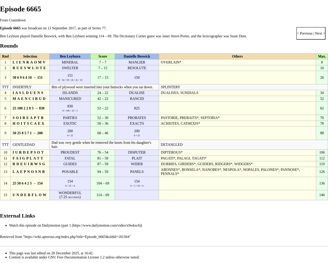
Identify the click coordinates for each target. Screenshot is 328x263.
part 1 (67, 225)
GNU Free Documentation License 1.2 (76, 257)
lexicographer (212, 36)
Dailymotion (51, 225)
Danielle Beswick (43, 36)
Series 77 (98, 28)
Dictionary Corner (133, 36)
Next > (319, 33)
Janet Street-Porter (175, 36)
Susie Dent (238, 36)
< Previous (305, 33)
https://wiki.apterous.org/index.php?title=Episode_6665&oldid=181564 (77, 237)
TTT (5, 87)
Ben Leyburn (9, 36)
